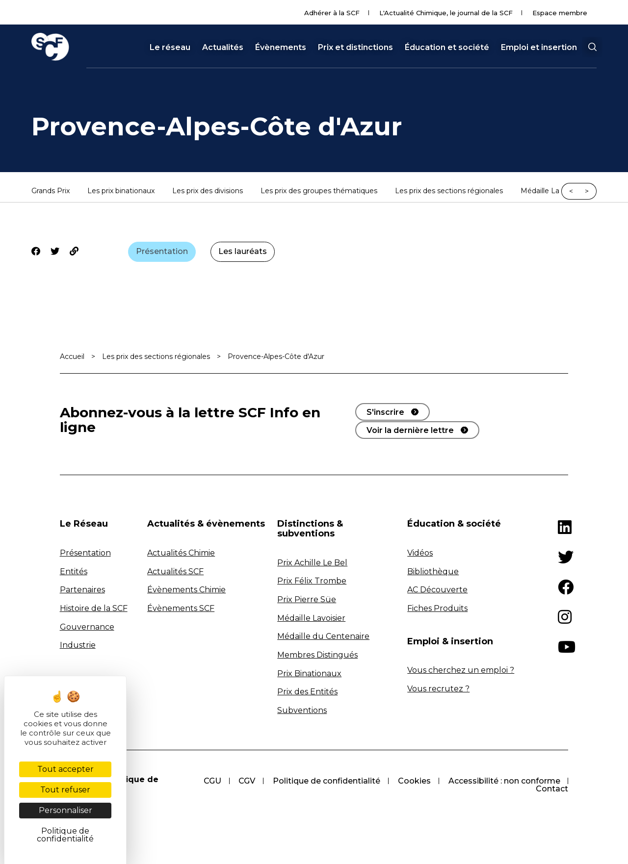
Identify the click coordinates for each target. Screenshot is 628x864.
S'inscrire (385, 412)
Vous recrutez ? (438, 688)
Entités (73, 571)
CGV (246, 781)
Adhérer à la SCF (332, 13)
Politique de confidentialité (326, 781)
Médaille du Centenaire (323, 636)
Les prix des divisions (207, 191)
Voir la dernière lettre (410, 429)
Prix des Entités (307, 691)
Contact (552, 789)
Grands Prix (50, 191)
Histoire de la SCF (94, 608)
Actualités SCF (175, 571)
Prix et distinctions (355, 47)
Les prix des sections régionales (449, 191)
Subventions (302, 710)
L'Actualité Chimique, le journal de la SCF (446, 13)
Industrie (78, 645)
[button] (592, 47)
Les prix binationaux (121, 191)
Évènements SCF (180, 608)
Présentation (162, 251)
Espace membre (559, 13)
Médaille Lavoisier (311, 618)
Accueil (72, 356)
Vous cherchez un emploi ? (460, 670)
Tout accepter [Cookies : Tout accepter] (65, 769)
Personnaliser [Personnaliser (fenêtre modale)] (65, 810)
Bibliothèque (433, 571)
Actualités (222, 47)
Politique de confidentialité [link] (65, 834)
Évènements (280, 47)
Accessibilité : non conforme (504, 781)
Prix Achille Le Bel (312, 562)
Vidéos (420, 553)
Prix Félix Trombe (311, 581)
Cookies (413, 781)
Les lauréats (243, 251)
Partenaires (82, 590)
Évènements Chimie (186, 590)
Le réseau (170, 47)
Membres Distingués (317, 655)
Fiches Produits (437, 608)
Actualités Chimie (181, 553)
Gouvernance (87, 627)
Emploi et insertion (539, 47)
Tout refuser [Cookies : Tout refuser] (65, 789)
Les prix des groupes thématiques (319, 191)
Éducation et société (447, 47)
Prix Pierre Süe (306, 599)
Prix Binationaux (309, 673)
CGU (211, 781)
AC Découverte (437, 590)
